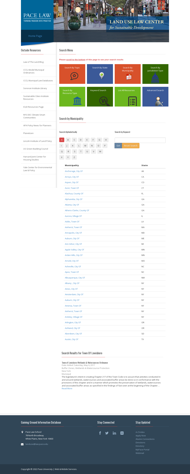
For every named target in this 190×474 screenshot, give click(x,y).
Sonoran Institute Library (35, 88)
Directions (140, 442)
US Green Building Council (35, 148)
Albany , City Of (72, 283)
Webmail (140, 453)
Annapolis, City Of (73, 232)
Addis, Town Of (72, 221)
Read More (67, 388)
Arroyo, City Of (72, 176)
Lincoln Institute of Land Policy (37, 141)
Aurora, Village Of (73, 216)
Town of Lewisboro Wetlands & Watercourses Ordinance (85, 362)
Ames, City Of (71, 288)
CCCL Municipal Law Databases (38, 80)
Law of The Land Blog (33, 62)
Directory (140, 446)
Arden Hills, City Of (73, 255)
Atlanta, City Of (72, 204)
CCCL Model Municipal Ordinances (33, 71)
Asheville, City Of (73, 266)
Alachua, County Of (74, 193)
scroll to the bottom (75, 59)
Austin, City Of (71, 339)
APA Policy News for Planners (37, 125)
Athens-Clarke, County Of (77, 210)
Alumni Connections (145, 439)
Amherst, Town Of (73, 227)
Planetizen (28, 133)
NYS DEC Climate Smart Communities (34, 116)
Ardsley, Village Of (73, 316)
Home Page (35, 36)
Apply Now (141, 435)
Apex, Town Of (72, 272)
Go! (118, 145)
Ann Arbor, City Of (73, 244)
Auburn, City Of (72, 238)
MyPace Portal (142, 449)
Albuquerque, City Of (75, 277)
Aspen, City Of (71, 182)
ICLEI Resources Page (33, 106)
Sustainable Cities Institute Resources (36, 98)
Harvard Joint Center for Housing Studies (34, 158)
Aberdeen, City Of (73, 333)
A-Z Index (140, 432)
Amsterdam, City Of (74, 294)
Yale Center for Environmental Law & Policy (37, 169)
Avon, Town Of (72, 188)
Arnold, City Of (71, 260)
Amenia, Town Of (73, 305)
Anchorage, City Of (74, 171)
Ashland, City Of (72, 328)
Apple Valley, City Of (74, 249)
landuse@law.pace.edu (37, 444)
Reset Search (130, 145)
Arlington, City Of (73, 322)
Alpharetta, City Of (73, 199)
